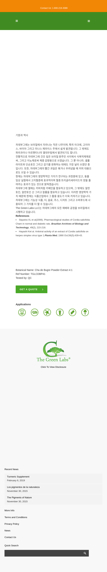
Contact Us (10, 537)
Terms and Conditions (16, 517)
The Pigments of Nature (19, 497)
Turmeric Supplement (18, 476)
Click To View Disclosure (53, 367)
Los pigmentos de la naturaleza (23, 487)
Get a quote (31, 289)
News (7, 530)
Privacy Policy (12, 524)
